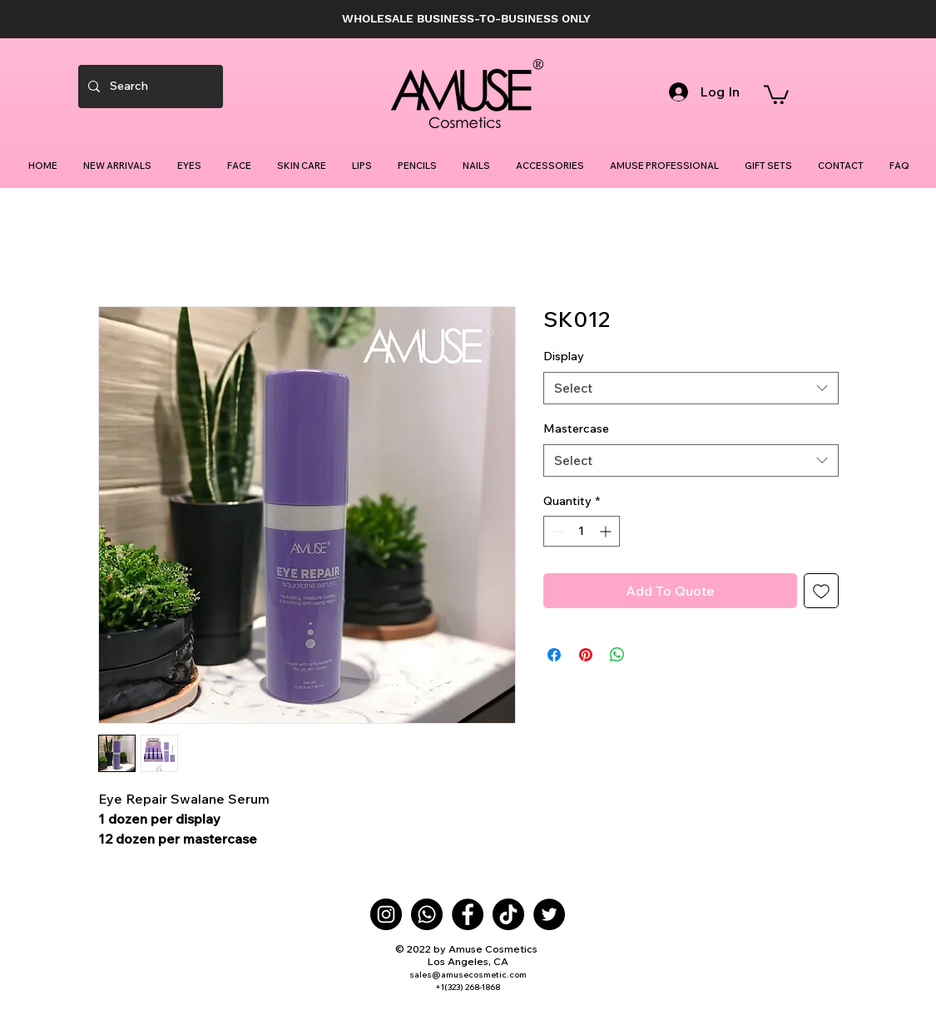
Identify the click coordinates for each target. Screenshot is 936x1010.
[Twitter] (549, 914)
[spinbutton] (582, 531)
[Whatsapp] (427, 914)
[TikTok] (508, 914)
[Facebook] (467, 914)
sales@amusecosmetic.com (468, 974)
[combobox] (691, 388)
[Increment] (607, 531)
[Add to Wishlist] (821, 590)
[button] (776, 93)
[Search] (149, 86)
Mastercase (576, 428)
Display (563, 356)
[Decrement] (556, 531)
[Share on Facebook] (554, 655)
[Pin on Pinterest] (586, 655)
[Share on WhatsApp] (617, 655)
